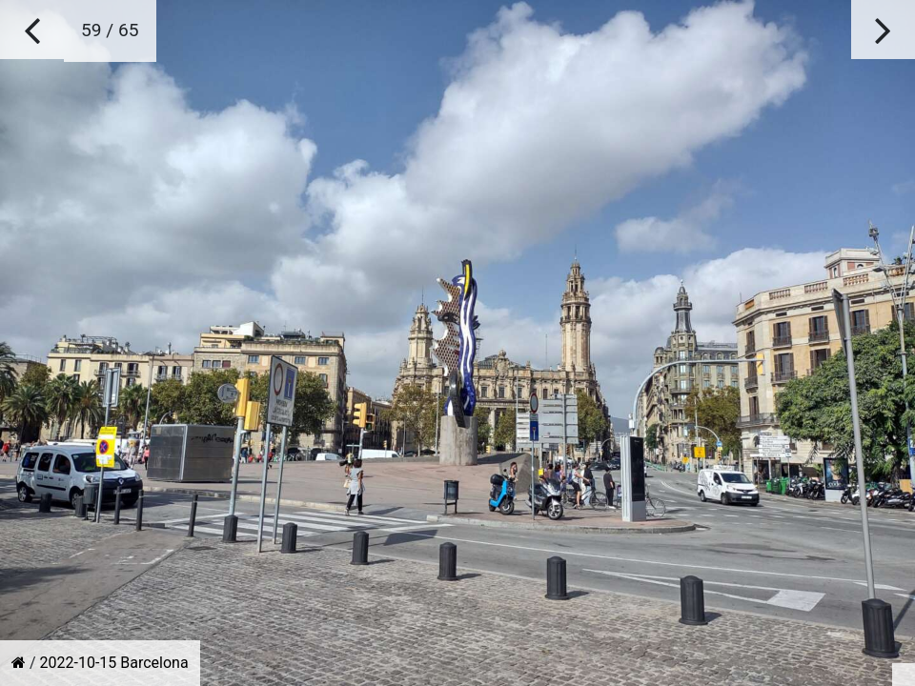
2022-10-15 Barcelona (114, 663)
